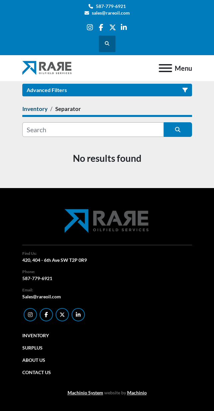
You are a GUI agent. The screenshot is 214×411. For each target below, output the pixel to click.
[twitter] (112, 27)
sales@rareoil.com (111, 13)
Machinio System (85, 392)
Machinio (137, 392)
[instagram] (89, 27)
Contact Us (36, 372)
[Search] (93, 129)
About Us (33, 360)
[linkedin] (123, 27)
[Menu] (165, 68)
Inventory (35, 335)
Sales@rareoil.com (41, 296)
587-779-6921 (111, 6)
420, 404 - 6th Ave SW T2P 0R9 (54, 260)
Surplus (32, 348)
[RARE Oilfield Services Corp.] (107, 221)
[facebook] (101, 27)
